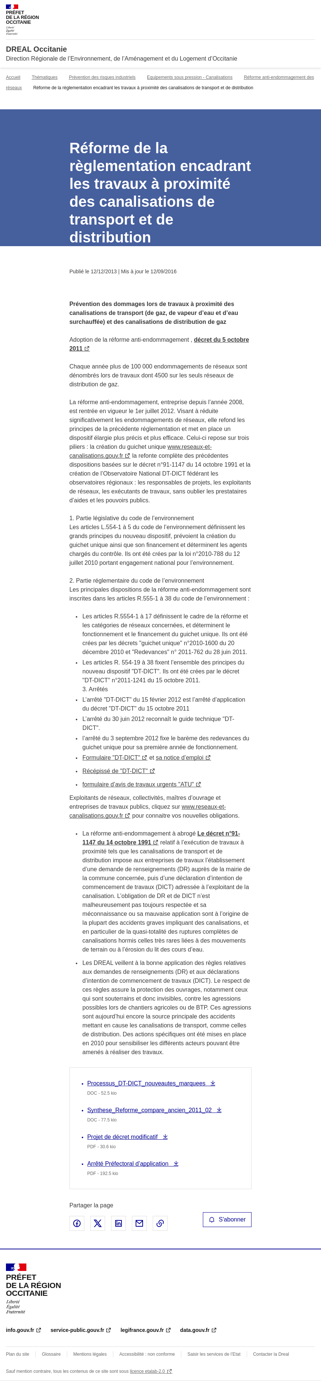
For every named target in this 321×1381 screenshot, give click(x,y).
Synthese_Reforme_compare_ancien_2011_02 (150, 1110)
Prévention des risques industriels (102, 77)
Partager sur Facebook (76, 1223)
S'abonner (227, 1219)
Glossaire (51, 1354)
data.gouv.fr (195, 1330)
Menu (310, 8)
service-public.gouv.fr (77, 1330)
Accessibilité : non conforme (147, 1354)
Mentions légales (90, 1354)
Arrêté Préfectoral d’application (128, 1164)
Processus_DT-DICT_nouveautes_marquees (147, 1083)
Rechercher (295, 8)
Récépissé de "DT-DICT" (115, 771)
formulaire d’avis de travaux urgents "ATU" (138, 784)
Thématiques (44, 77)
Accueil (13, 77)
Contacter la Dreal (271, 1354)
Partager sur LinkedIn (118, 1223)
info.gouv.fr (20, 1330)
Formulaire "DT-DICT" (111, 757)
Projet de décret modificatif (123, 1137)
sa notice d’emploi (179, 757)
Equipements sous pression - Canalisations (190, 77)
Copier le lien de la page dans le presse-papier (160, 1223)
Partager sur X (97, 1223)
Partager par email (139, 1223)
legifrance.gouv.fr (141, 1330)
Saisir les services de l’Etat (214, 1354)
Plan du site (17, 1354)
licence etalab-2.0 (147, 1371)
